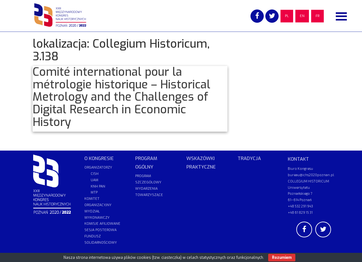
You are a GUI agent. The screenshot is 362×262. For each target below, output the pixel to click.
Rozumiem (282, 257)
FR (317, 16)
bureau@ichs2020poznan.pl (311, 175)
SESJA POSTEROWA (100, 230)
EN (302, 16)
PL (287, 16)
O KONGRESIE (99, 158)
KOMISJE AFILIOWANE (102, 223)
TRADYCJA (249, 158)
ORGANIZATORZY (98, 167)
